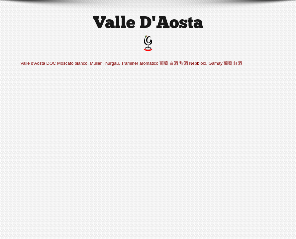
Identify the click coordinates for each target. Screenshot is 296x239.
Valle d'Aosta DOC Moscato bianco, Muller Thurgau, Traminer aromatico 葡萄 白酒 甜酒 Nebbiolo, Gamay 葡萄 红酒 (131, 63)
